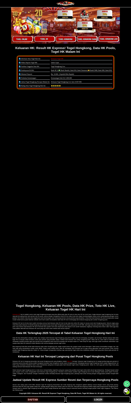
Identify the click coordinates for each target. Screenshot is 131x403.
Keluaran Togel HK (57, 59)
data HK (69, 361)
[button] (127, 391)
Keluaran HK (16, 314)
